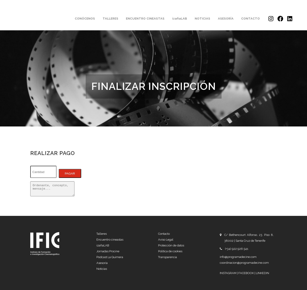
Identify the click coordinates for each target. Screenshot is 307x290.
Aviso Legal (165, 239)
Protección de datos (171, 245)
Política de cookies (170, 251)
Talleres (101, 233)
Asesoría (102, 263)
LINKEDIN (262, 273)
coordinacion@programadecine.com (244, 262)
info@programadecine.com (238, 257)
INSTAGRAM (228, 273)
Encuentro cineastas (109, 239)
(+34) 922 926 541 (236, 248)
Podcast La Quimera (109, 257)
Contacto (164, 233)
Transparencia (167, 257)
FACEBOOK (246, 273)
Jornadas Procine (107, 251)
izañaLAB (102, 245)
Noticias (101, 268)
